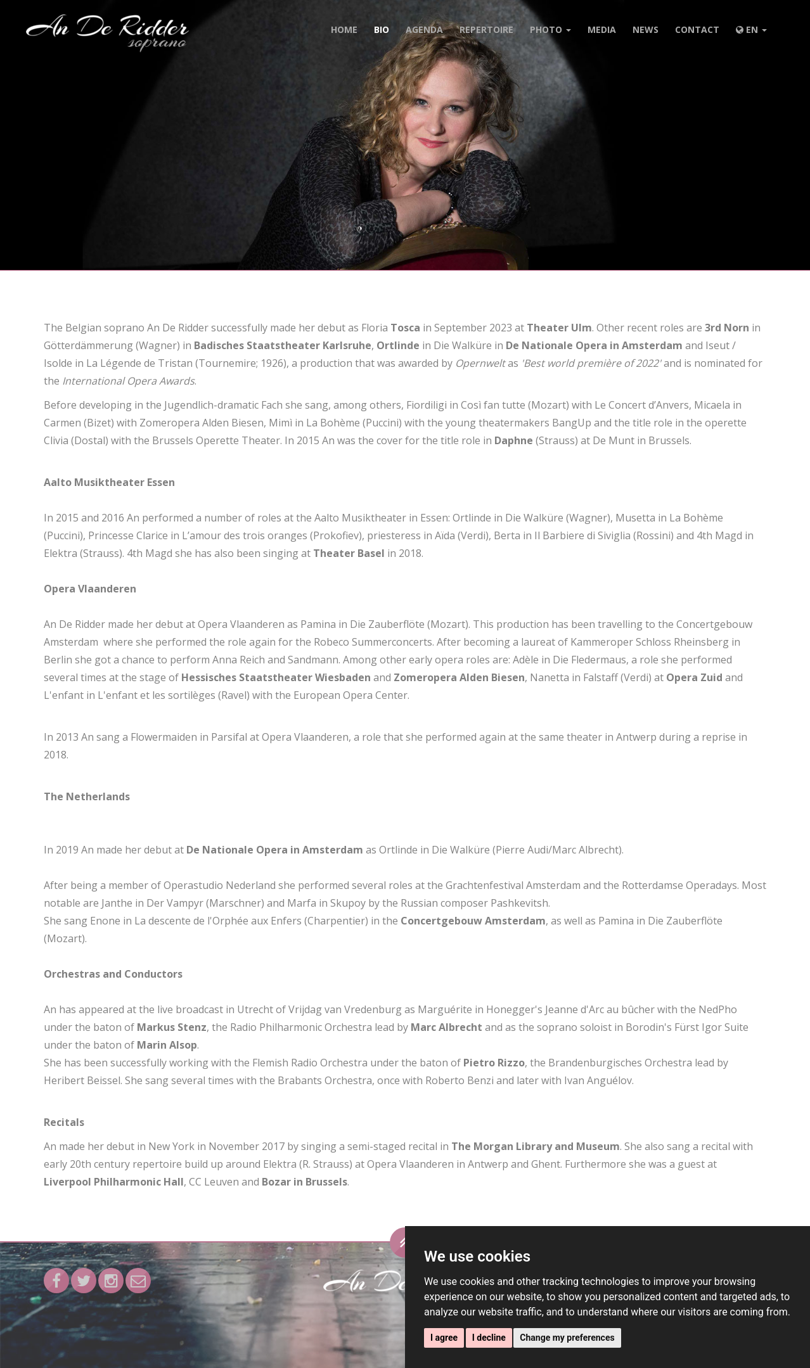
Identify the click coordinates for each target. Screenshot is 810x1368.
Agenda (424, 29)
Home (344, 29)
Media (602, 29)
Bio (381, 29)
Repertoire (486, 29)
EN (751, 29)
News (646, 29)
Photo (550, 29)
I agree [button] (444, 1338)
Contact (697, 29)
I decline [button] (489, 1338)
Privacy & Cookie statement (386, 1352)
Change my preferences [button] (567, 1338)
